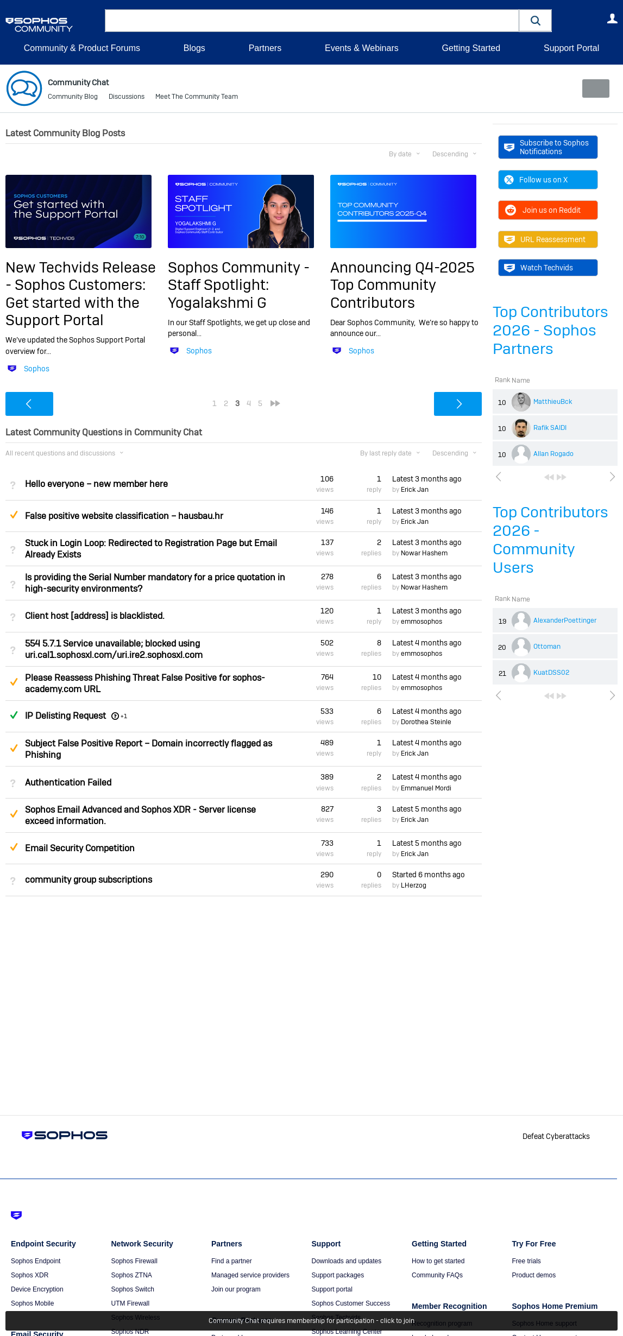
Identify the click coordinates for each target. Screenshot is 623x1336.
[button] (535, 20)
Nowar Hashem (424, 553)
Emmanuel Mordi (426, 787)
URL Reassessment (545, 239)
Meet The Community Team (196, 97)
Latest (427, 479)
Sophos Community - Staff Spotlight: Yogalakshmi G (239, 285)
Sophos (36, 368)
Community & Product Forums (82, 48)
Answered (13, 715)
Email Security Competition (80, 848)
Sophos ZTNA (131, 1275)
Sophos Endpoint (35, 1261)
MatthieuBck (552, 401)
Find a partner (231, 1261)
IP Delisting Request (65, 715)
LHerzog (413, 885)
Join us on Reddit (542, 210)
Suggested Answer (13, 514)
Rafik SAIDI (550, 427)
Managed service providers (250, 1275)
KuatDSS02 (551, 672)
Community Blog (73, 97)
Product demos (534, 1275)
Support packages (338, 1275)
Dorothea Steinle (426, 722)
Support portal (332, 1289)
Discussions (126, 97)
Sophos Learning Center (347, 1331)
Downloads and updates (347, 1261)
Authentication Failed (68, 782)
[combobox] (312, 20)
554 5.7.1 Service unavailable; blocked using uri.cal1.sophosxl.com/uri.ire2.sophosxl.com (114, 648)
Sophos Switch (132, 1289)
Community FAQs (437, 1275)
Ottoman (547, 646)
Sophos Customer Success (351, 1303)
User (612, 18)
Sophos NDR (130, 1331)
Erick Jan (415, 489)
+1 (124, 716)
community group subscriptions (88, 879)
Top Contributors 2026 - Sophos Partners (550, 330)
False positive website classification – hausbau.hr (124, 516)
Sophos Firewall (134, 1261)
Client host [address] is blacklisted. (95, 616)
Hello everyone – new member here (96, 484)
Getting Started (471, 48)
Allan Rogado (553, 453)
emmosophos (421, 621)
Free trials (526, 1261)
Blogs (194, 48)
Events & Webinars (362, 48)
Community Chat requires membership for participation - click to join (311, 1320)
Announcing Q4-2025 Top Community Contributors (402, 285)
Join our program (236, 1289)
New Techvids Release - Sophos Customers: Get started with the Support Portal (80, 294)
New (593, 88)
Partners (265, 48)
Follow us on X (536, 179)
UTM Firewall (130, 1303)
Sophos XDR (29, 1275)
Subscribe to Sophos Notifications (546, 147)
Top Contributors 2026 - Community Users (550, 540)
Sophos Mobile (32, 1303)
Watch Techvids (538, 267)
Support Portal (571, 48)
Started (428, 874)
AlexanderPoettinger (564, 620)
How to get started (438, 1261)
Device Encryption (37, 1289)
